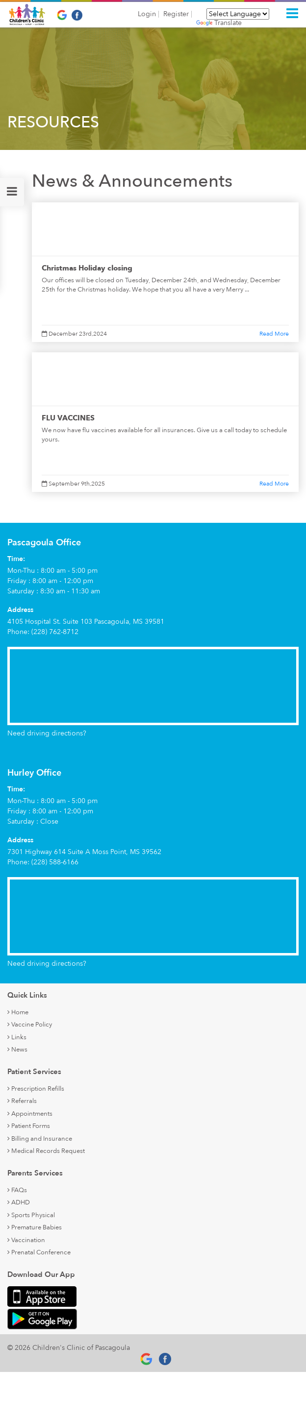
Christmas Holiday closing (87, 268)
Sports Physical (31, 1215)
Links (16, 1037)
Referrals (22, 1101)
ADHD (18, 1202)
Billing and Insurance (39, 1138)
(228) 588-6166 (54, 862)
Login (147, 14)
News (17, 1049)
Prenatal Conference (39, 1252)
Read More (274, 334)
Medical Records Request (46, 1151)
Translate (219, 23)
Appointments (29, 1113)
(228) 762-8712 (54, 631)
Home (17, 1012)
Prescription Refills (35, 1088)
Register (176, 14)
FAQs (17, 1190)
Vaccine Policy (29, 1024)
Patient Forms (28, 1126)
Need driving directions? (46, 733)
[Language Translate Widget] (237, 14)
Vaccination (26, 1240)
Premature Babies (34, 1227)
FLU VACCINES (68, 418)
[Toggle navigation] (292, 13)
